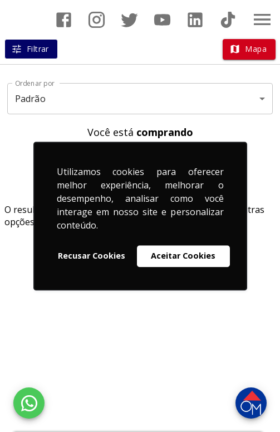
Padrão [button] (30, 99)
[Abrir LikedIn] (195, 20)
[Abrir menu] (262, 19)
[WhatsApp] (29, 403)
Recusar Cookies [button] (91, 256)
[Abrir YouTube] (162, 20)
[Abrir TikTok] (228, 20)
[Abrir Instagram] (96, 20)
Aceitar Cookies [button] (183, 256)
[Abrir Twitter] (129, 20)
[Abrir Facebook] (63, 20)
